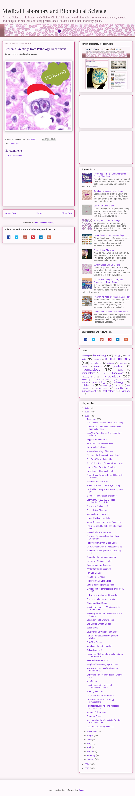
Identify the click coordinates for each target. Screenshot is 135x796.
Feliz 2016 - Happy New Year (100, 443)
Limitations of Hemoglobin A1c (100, 471)
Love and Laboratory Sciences (100, 726)
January (91, 759)
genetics (117, 366)
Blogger (82, 790)
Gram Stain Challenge (97, 447)
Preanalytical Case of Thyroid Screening (105, 422)
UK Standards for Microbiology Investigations (100, 700)
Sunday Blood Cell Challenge (107, 220)
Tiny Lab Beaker (94, 573)
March (90, 751)
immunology (88, 373)
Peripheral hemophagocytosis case (102, 664)
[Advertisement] (38, 183)
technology (109, 391)
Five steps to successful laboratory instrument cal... (102, 669)
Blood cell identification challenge (109, 191)
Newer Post (10, 213)
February (91, 755)
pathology (15, 143)
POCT (119, 385)
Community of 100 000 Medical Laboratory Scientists (101, 501)
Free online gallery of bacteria (100, 451)
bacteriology (99, 355)
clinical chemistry (117, 359)
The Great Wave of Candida (99, 459)
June (89, 739)
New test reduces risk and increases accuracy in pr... (103, 707)
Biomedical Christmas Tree (99, 532)
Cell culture (97, 359)
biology (117, 355)
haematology (91, 369)
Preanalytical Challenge (104, 250)
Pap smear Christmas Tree (99, 506)
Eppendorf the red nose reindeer (101, 557)
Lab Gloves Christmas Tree (99, 624)
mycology (86, 379)
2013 (87, 768)
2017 (87, 408)
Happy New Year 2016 (97, 439)
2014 (87, 764)
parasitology (99, 382)
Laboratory (118, 373)
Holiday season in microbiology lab (102, 595)
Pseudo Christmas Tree (97, 481)
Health (120, 370)
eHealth (84, 366)
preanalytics (101, 388)
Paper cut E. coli (94, 716)
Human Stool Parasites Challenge (102, 467)
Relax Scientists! (94, 650)
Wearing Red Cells (95, 691)
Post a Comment (15, 155)
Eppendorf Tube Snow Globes (100, 620)
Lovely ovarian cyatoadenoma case (102, 632)
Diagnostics (123, 363)
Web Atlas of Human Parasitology (109, 235)
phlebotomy (88, 385)
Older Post (67, 213)
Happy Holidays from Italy (98, 518)
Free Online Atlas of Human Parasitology (112, 297)
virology (126, 391)
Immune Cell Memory (96, 712)
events (97, 366)
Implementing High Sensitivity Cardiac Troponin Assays (104, 721)
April (89, 747)
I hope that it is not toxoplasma (100, 695)
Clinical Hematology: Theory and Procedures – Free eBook (108, 280)
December (92, 419)
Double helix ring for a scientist (100, 585)
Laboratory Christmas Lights (99, 561)
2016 (87, 412)
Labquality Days (88, 377)
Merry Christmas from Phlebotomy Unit (104, 547)
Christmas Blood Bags (97, 603)
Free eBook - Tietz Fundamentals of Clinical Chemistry (110, 175)
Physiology (106, 385)
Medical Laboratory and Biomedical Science (54, 11)
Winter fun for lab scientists (99, 569)
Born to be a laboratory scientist (101, 599)
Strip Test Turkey (94, 642)
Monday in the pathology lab (99, 646)
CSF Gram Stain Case (104, 206)
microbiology (111, 376)
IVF (105, 373)
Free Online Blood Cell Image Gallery (103, 485)
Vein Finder (92, 681)
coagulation (96, 363)
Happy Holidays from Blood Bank (101, 543)
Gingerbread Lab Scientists (99, 565)
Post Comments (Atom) (44, 223)
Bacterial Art (92, 628)
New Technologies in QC (98, 660)
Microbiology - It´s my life (98, 514)
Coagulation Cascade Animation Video (111, 312)
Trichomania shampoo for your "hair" (103, 455)
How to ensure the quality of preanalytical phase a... (99, 686)
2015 (87, 416)
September (92, 731)
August (90, 735)
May (89, 743)
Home (39, 213)
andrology (86, 356)
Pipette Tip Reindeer (96, 577)
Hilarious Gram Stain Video (99, 581)
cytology (110, 363)
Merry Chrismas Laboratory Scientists (103, 522)
